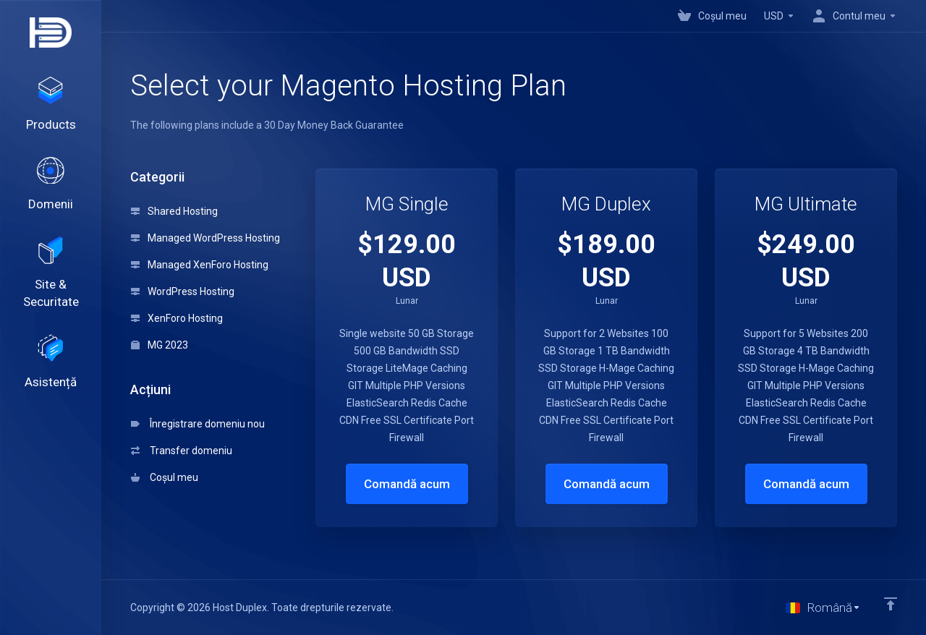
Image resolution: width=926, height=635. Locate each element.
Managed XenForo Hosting (199, 264)
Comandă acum (407, 484)
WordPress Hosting (182, 291)
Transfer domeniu (181, 450)
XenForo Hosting (177, 318)
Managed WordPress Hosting (205, 238)
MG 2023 (159, 345)
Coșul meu (164, 477)
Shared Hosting (174, 211)
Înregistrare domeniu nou (198, 424)
